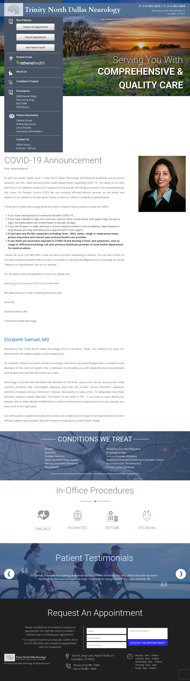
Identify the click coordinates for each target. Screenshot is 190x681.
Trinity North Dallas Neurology (71, 9)
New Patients (23, 20)
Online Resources (26, 124)
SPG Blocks (22, 107)
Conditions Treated (27, 81)
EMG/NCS (43, 529)
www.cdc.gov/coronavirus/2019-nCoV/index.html (31, 283)
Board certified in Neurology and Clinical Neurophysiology (52, 14)
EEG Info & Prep (25, 100)
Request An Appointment (35, 26)
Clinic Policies (23, 127)
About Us (21, 71)
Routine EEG (77, 528)
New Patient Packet (35, 47)
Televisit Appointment (35, 37)
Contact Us (22, 139)
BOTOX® (21, 103)
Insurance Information (29, 131)
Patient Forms (24, 120)
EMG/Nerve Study (26, 96)
